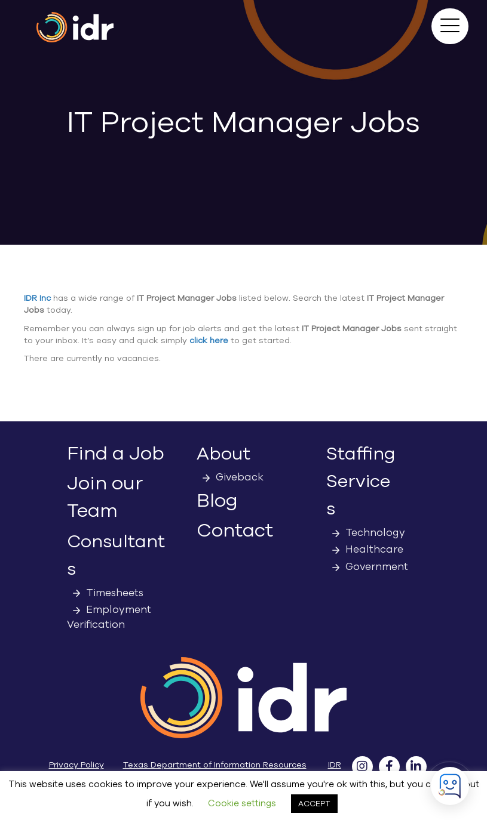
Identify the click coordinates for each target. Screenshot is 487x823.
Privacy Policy (76, 765)
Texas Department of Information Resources (215, 765)
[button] (449, 26)
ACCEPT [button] (314, 803)
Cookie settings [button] (242, 803)
